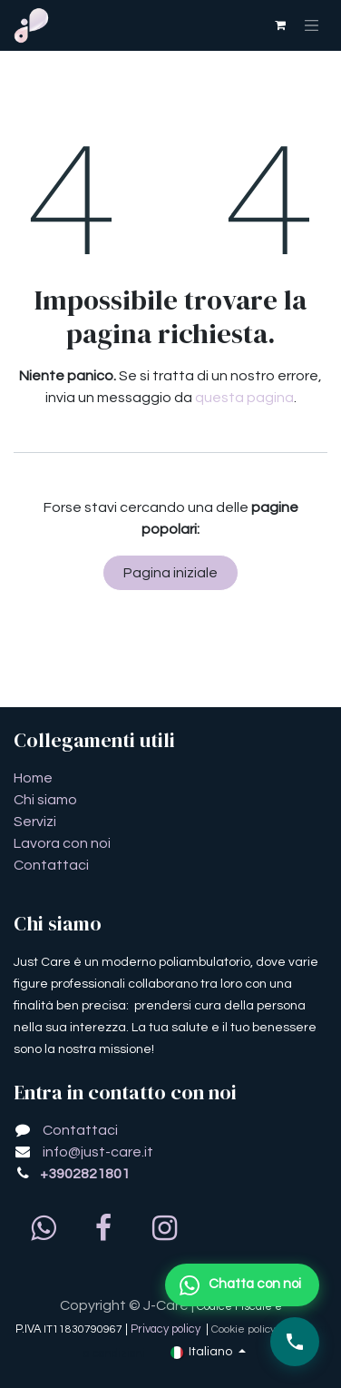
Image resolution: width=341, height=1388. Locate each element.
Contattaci (51, 865)
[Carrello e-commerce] (280, 25)
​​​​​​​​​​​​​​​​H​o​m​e (33, 778)
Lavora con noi (62, 843)
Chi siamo (45, 799)
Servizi (35, 821)
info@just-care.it (98, 1152)
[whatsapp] (43, 1228)
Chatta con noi (240, 1285)
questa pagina (244, 397)
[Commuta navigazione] (312, 25)
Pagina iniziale (170, 573)
